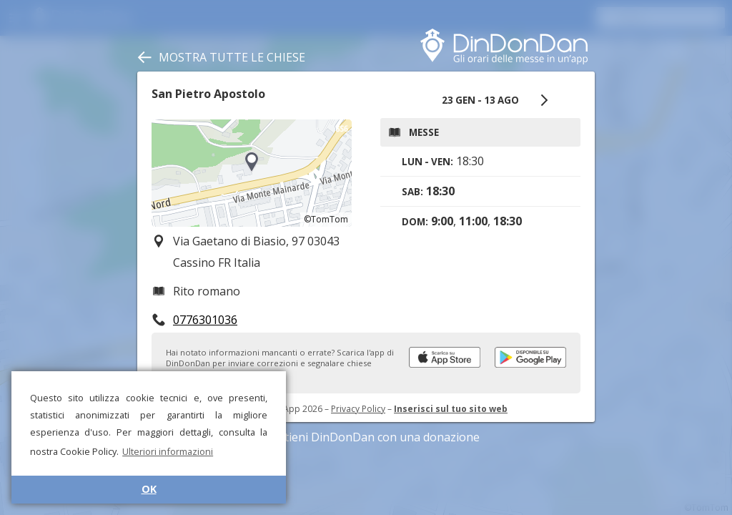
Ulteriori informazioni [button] (167, 451)
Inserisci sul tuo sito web (451, 409)
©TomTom (326, 219)
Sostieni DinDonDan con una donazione (366, 437)
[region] (252, 173)
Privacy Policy (358, 409)
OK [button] (149, 489)
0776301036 (205, 320)
